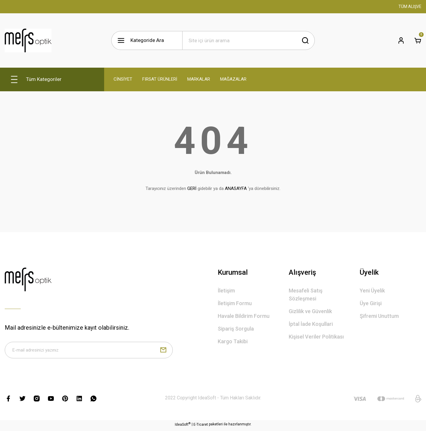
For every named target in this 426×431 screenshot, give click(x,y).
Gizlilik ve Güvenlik (310, 311)
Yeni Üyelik (372, 290)
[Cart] (417, 40)
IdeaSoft (183, 426)
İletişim (226, 290)
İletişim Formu (235, 303)
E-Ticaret (200, 427)
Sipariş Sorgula (236, 329)
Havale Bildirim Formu (244, 316)
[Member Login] (401, 40)
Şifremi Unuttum (379, 316)
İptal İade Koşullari (311, 324)
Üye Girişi (371, 303)
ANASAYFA (236, 188)
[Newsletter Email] (89, 351)
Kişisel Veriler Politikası (316, 337)
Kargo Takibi (233, 341)
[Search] (248, 40)
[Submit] (163, 351)
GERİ (191, 188)
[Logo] (28, 40)
